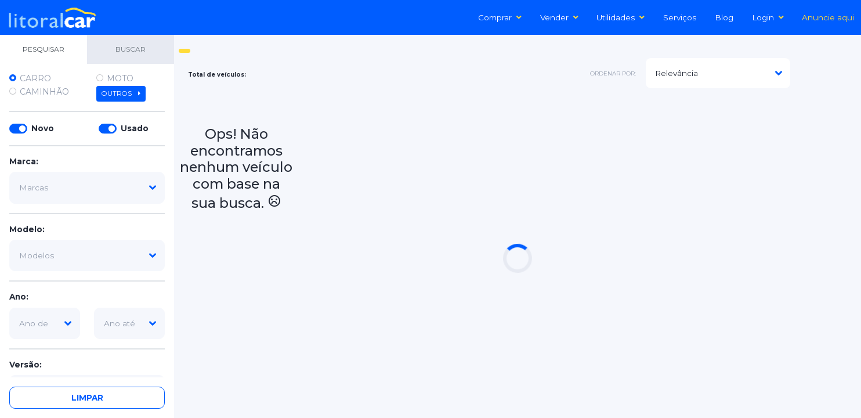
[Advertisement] (575, 124)
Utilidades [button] (620, 17)
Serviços (679, 17)
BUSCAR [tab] (130, 49)
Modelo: (27, 229)
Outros (121, 93)
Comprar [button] (500, 17)
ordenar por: (613, 73)
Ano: (18, 296)
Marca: (23, 161)
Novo (42, 128)
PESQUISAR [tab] (43, 49)
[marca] (87, 187)
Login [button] (768, 17)
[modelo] (87, 255)
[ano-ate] (129, 323)
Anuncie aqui (828, 17)
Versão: (25, 364)
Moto (120, 78)
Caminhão (44, 92)
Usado (135, 128)
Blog (724, 17)
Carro (35, 78)
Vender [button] (559, 17)
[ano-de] (44, 323)
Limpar (87, 397)
